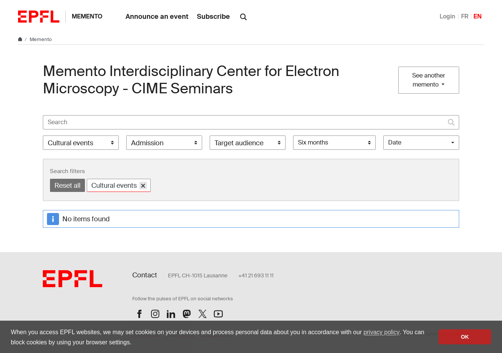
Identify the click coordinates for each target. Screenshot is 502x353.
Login (447, 16)
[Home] (20, 39)
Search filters (67, 171)
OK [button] (465, 337)
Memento (87, 16)
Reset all (67, 185)
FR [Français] (465, 16)
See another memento (428, 80)
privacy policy (381, 332)
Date (394, 142)
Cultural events (119, 185)
